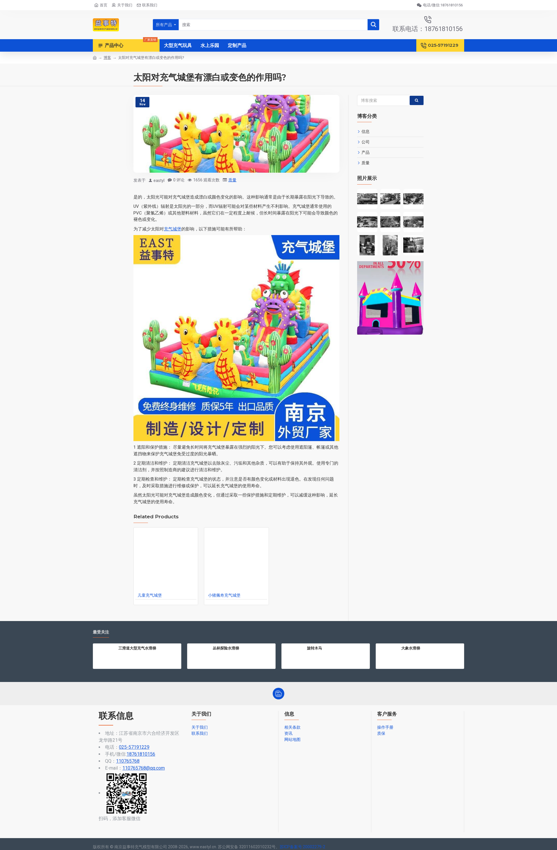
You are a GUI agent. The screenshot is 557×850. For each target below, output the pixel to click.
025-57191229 (134, 747)
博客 (107, 57)
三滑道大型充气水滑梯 (137, 648)
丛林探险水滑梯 (226, 648)
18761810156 (140, 754)
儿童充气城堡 (150, 595)
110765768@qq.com (143, 768)
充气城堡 (172, 229)
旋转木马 (314, 648)
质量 (232, 180)
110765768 (128, 761)
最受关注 (101, 632)
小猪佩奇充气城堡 (224, 595)
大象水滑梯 (410, 648)
